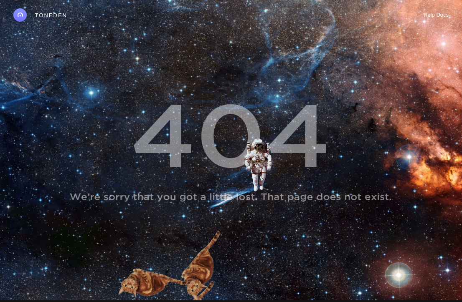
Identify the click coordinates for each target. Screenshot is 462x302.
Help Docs (436, 15)
